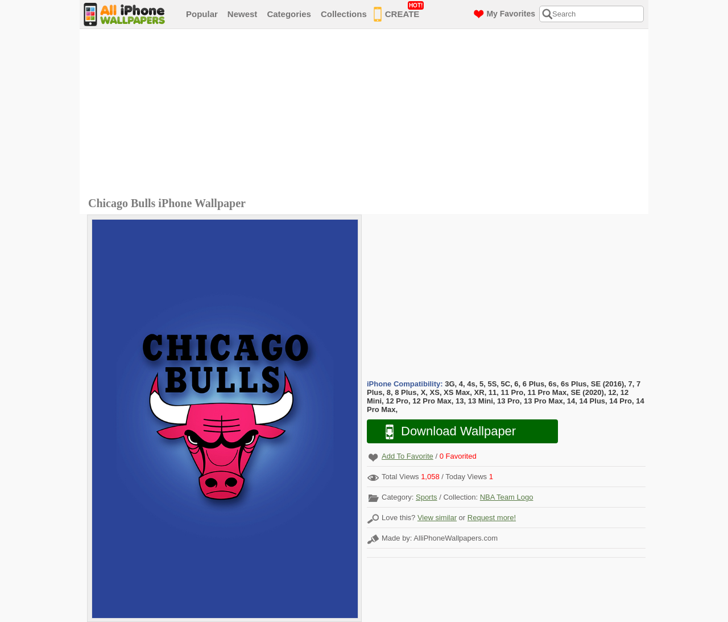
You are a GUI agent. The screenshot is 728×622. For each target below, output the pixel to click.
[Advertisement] (366, 114)
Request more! (492, 517)
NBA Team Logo (506, 497)
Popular (202, 14)
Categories (289, 14)
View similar (437, 517)
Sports (426, 497)
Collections (344, 14)
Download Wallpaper (445, 431)
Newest (243, 14)
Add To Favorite (407, 456)
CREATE (399, 12)
